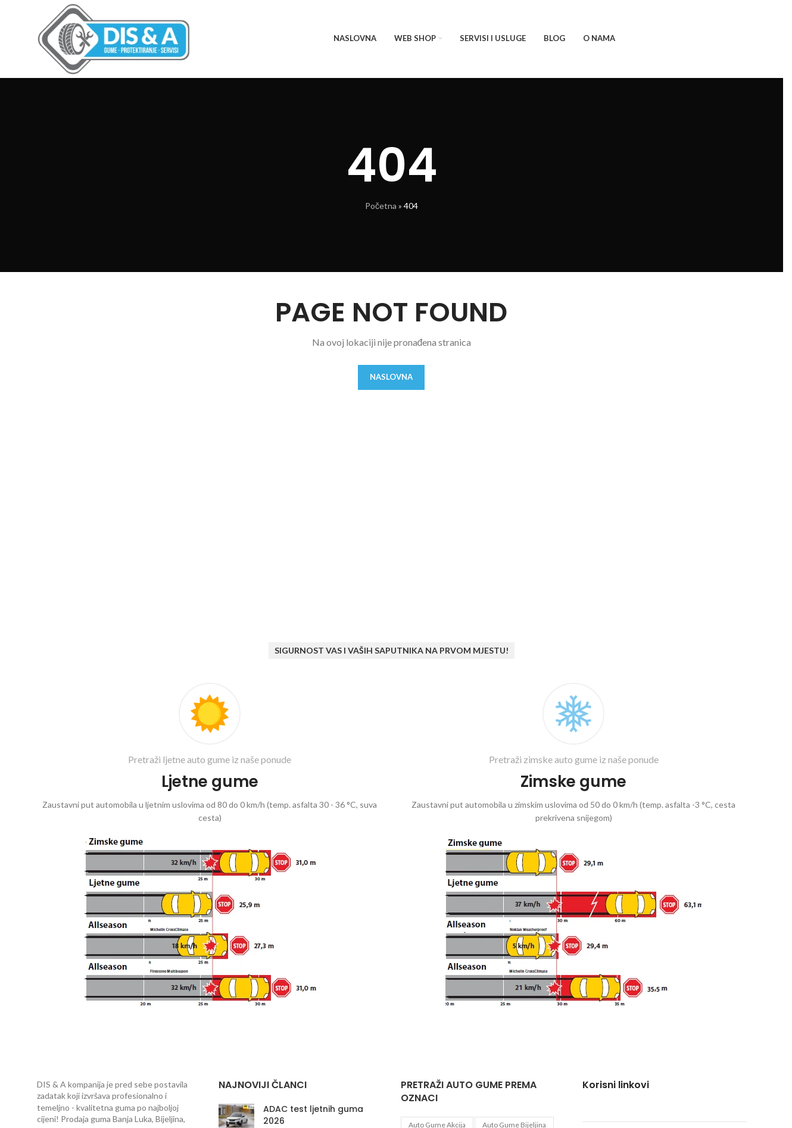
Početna (381, 206)
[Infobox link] (210, 848)
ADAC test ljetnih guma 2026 (313, 1115)
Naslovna (391, 377)
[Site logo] (114, 38)
